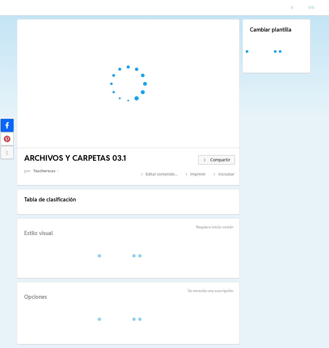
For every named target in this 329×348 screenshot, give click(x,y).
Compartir (216, 159)
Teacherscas (44, 170)
